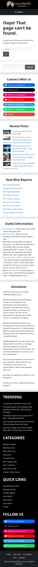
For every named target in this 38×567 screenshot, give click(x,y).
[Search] (6, 54)
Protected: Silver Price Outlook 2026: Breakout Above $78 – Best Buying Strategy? (17, 140)
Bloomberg (7, 500)
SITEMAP (21, 558)
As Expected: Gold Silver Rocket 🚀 (17, 403)
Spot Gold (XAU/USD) (11, 185)
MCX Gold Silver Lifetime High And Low (18, 257)
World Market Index (11, 486)
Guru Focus (7, 503)
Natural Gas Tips (9, 468)
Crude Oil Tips (8, 458)
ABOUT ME (17, 554)
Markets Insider (9, 489)
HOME (8, 554)
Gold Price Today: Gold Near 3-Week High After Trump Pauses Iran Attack (19, 166)
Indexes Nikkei (9, 493)
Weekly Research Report (12, 188)
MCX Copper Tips (10, 461)
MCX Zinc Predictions (11, 202)
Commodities (8, 229)
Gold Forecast (12, 270)
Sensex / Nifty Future (11, 472)
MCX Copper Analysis (11, 198)
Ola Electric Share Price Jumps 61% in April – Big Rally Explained (22, 148)
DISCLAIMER (27, 554)
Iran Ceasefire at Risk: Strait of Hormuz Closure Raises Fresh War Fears (23, 157)
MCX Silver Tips (9, 451)
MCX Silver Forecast (11, 195)
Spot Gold (7, 455)
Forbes (6, 507)
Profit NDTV (7, 496)
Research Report (9, 444)
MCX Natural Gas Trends (13, 209)
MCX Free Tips (8, 234)
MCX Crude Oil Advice (11, 205)
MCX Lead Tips (9, 465)
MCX (27, 249)
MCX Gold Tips (9, 448)
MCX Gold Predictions (11, 192)
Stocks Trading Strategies (13, 212)
